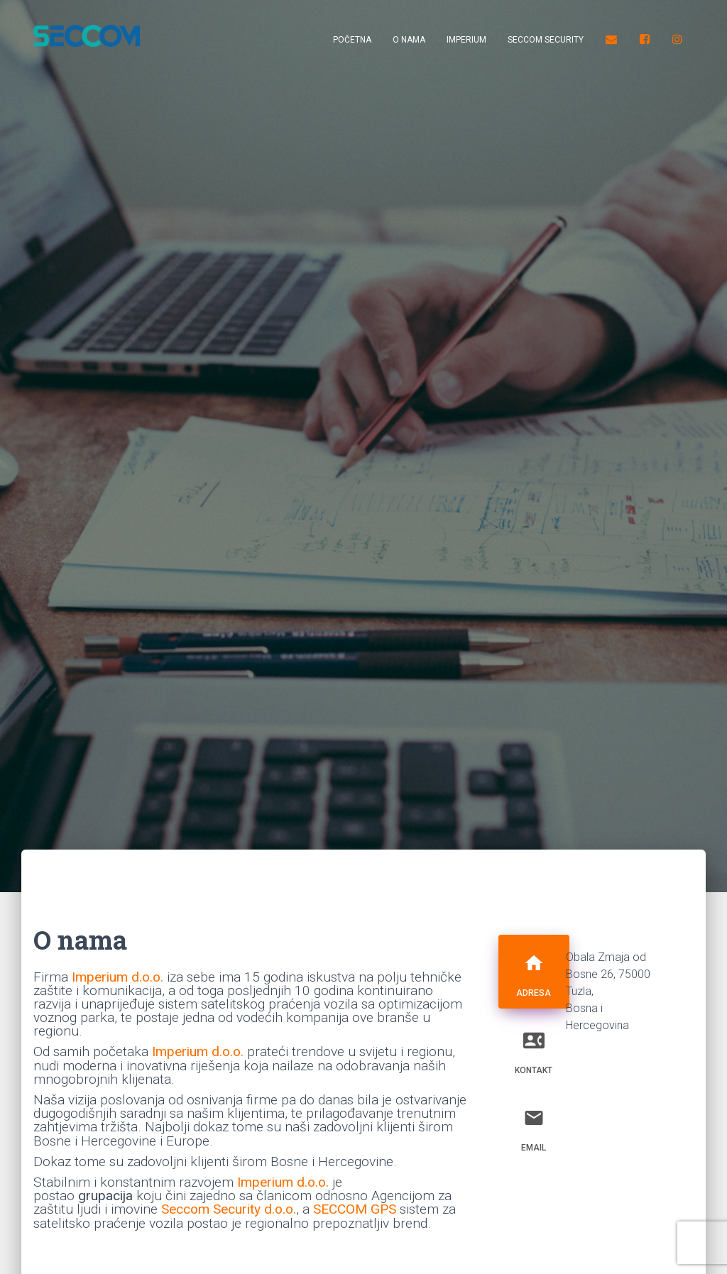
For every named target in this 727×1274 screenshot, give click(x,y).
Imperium (466, 40)
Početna (352, 40)
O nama (409, 40)
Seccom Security (546, 40)
